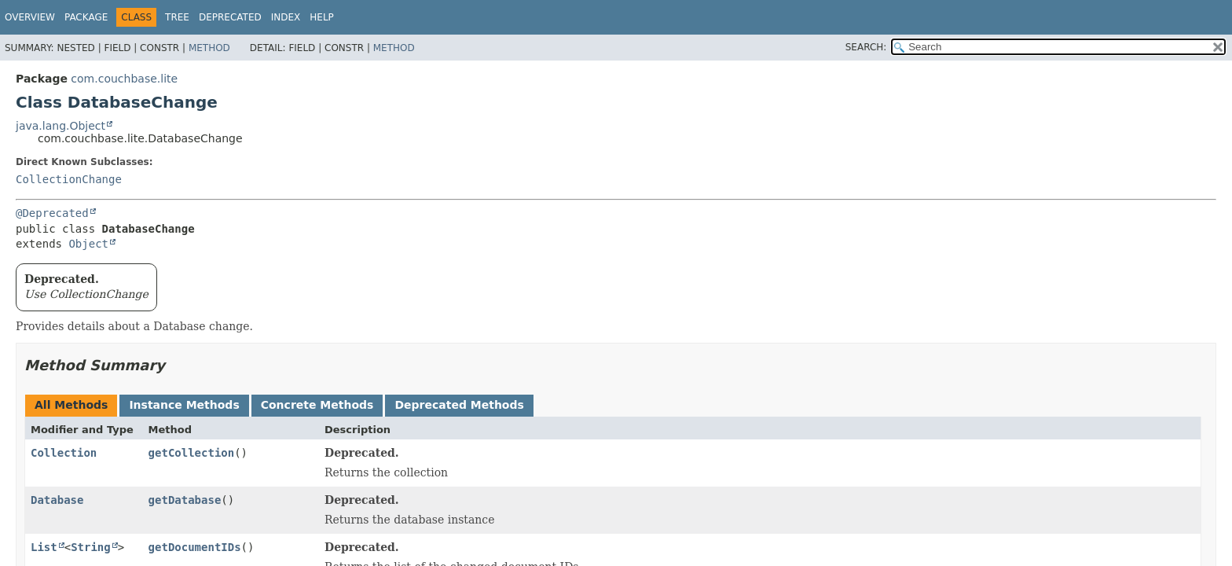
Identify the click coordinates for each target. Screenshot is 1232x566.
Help (322, 17)
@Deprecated (52, 213)
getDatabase (185, 500)
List (44, 547)
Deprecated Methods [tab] (458, 405)
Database (57, 500)
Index (286, 17)
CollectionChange (69, 179)
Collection (64, 453)
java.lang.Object (60, 125)
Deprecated (230, 17)
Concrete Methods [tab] (317, 405)
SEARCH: (866, 47)
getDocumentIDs (194, 547)
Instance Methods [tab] (184, 405)
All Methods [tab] (71, 405)
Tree (177, 17)
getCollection (191, 453)
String (91, 547)
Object (88, 243)
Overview (30, 17)
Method (209, 47)
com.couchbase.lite (124, 78)
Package (86, 17)
